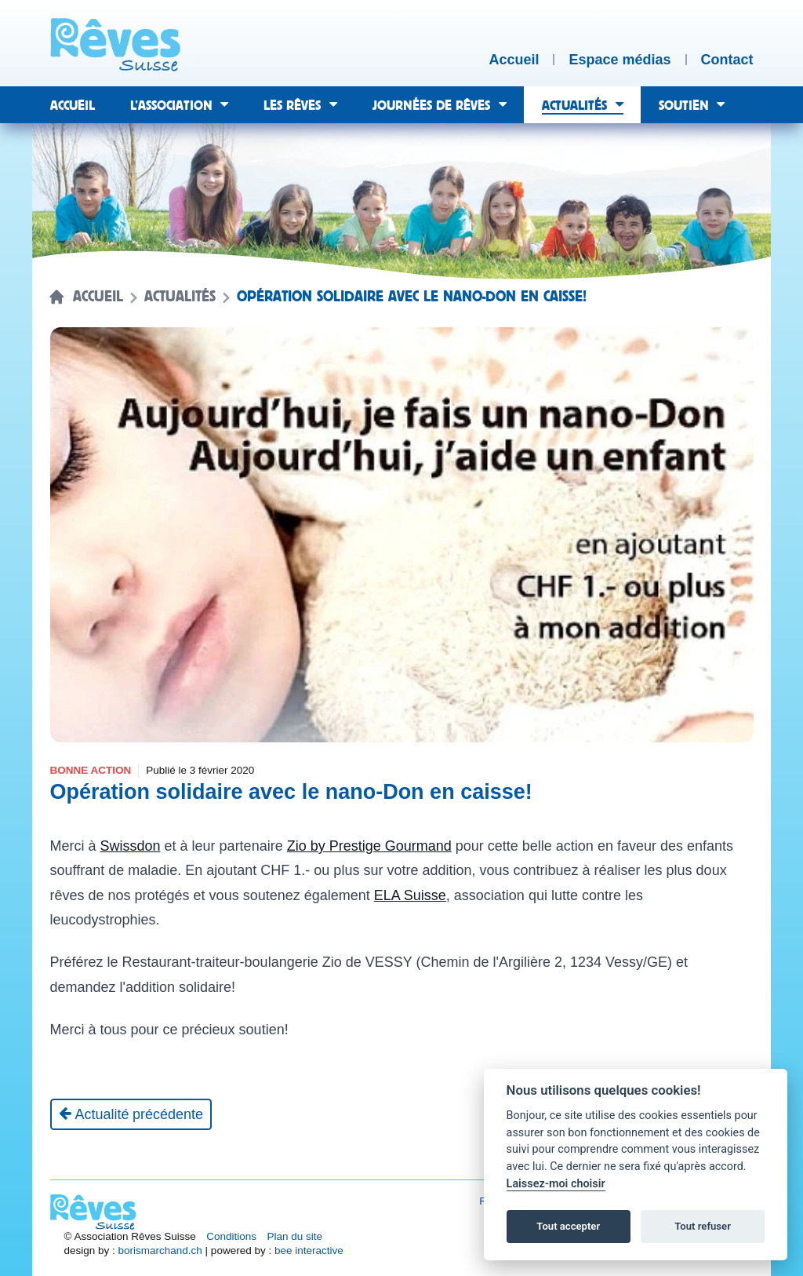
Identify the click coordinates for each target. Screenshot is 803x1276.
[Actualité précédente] (131, 1114)
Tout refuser (702, 1226)
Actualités (180, 296)
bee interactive (308, 1250)
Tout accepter (568, 1226)
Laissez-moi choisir (556, 1183)
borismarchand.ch (160, 1250)
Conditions (231, 1236)
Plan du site (295, 1236)
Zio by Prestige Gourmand (369, 846)
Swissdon (130, 846)
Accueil (98, 296)
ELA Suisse (410, 895)
